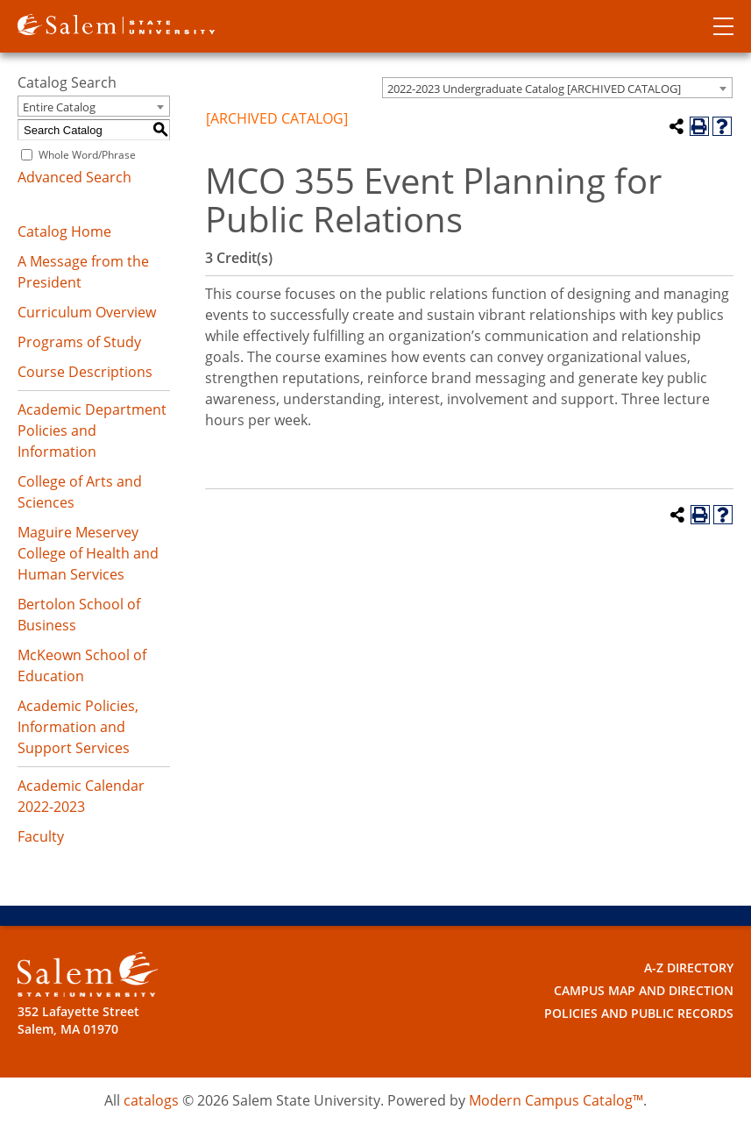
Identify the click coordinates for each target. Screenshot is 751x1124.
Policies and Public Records (638, 1013)
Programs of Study (79, 342)
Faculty (41, 836)
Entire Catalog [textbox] (59, 107)
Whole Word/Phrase (87, 154)
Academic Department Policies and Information (92, 430)
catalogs (151, 1100)
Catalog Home (64, 231)
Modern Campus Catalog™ (556, 1100)
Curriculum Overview (87, 312)
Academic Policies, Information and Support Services (78, 727)
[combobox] (557, 87)
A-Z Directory (688, 967)
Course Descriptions (85, 371)
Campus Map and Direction (643, 990)
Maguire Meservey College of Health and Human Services (88, 553)
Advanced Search (74, 177)
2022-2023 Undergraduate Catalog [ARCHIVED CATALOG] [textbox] (534, 88)
